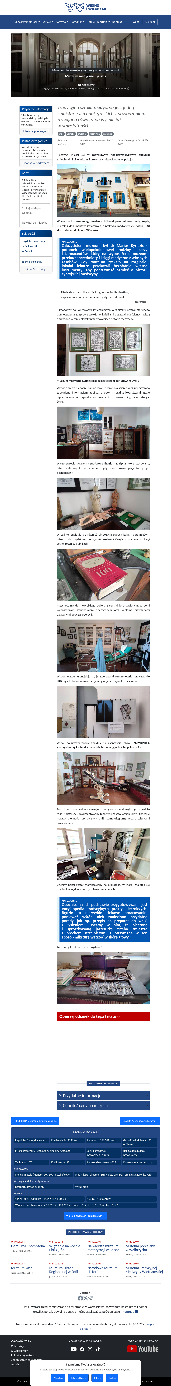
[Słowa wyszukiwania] (136, 22)
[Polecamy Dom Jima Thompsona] (28, 1246)
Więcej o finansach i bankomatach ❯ (85, 1215)
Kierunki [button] (102, 22)
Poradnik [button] (76, 22)
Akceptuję (58, 1378)
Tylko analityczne (78, 1378)
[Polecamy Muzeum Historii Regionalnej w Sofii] (66, 1270)
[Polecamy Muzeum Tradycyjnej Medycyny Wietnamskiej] (144, 1270)
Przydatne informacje (34, 241)
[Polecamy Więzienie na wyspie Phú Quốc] (66, 1248)
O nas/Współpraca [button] (26, 22)
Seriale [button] (46, 22)
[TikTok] (98, 1349)
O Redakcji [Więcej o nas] (17, 1346)
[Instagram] (90, 1349)
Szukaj (150, 21)
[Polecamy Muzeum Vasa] (22, 1268)
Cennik (28, 251)
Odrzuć (97, 1378)
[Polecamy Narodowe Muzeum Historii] (104, 1270)
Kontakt (117, 22)
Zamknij (112, 1378)
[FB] (80, 1298)
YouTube (130, 1311)
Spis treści (36, 233)
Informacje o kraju (36, 131)
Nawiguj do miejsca (35, 222)
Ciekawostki (31, 246)
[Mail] (90, 1298)
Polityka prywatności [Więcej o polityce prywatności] (24, 1355)
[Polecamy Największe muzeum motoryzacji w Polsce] (104, 1248)
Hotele (91, 22)
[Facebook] (82, 1349)
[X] (85, 1298)
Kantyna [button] (61, 22)
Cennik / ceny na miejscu (83, 1105)
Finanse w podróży (35, 163)
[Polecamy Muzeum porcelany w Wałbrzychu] (143, 1248)
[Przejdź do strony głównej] (85, 7)
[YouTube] (73, 1349)
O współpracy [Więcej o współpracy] (19, 1351)
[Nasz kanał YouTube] (143, 1349)
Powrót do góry (35, 269)
